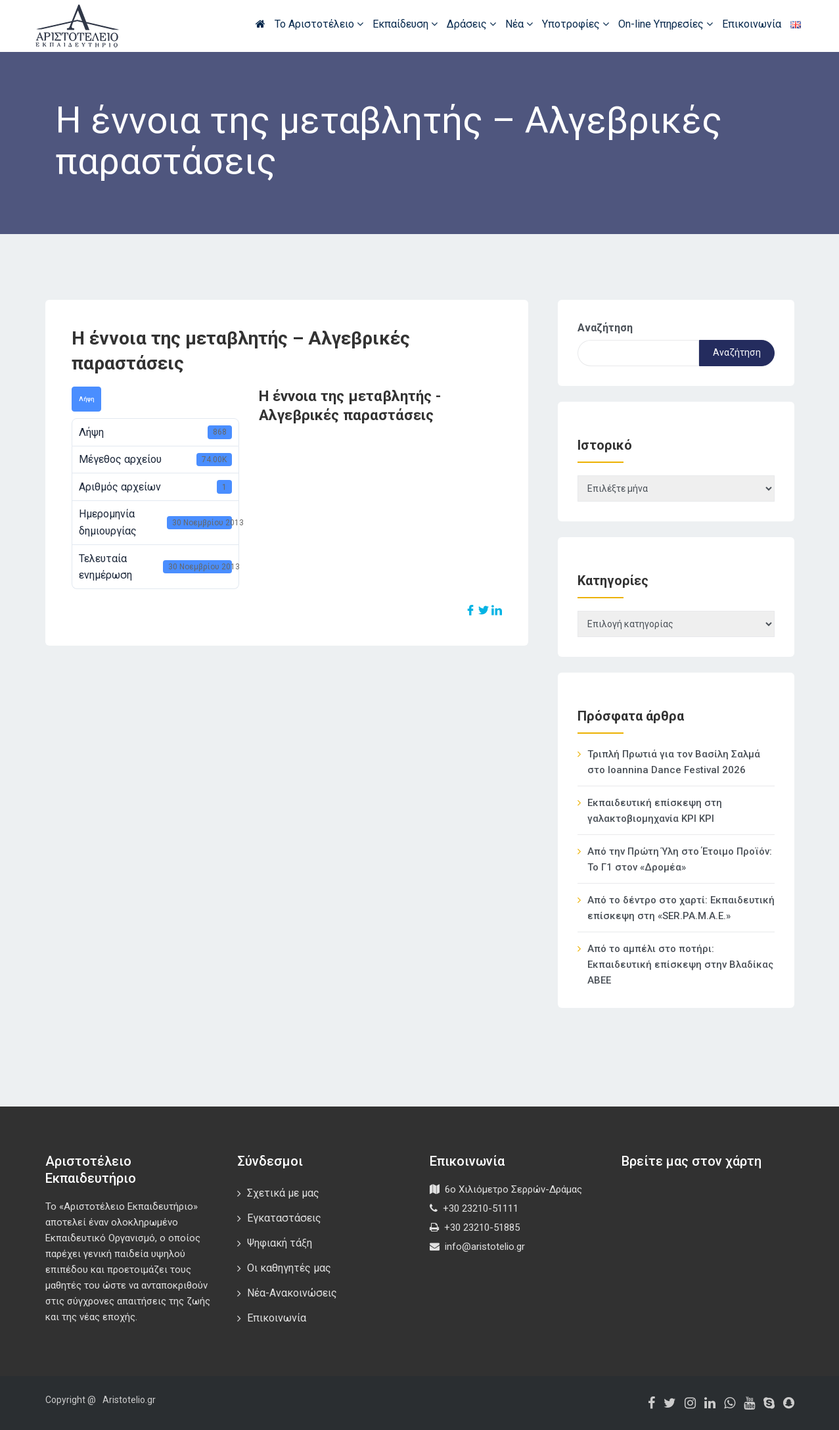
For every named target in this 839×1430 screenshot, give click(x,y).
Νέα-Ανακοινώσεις (292, 1293)
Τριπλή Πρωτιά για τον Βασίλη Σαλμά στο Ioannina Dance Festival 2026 (673, 762)
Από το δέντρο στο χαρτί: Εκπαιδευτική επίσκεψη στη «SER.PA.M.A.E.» (681, 908)
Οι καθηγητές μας (289, 1268)
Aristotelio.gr (129, 1399)
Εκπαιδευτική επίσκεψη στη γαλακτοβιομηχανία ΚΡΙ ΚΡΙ (654, 810)
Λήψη (86, 399)
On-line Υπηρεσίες (665, 24)
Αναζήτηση (605, 328)
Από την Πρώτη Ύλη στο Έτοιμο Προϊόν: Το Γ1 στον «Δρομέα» (679, 859)
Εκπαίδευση (405, 24)
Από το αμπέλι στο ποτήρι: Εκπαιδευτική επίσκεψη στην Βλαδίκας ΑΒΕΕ (680, 964)
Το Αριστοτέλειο (319, 24)
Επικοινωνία (751, 24)
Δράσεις (471, 24)
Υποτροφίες (575, 24)
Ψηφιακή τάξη (279, 1243)
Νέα (519, 24)
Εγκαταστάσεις (284, 1218)
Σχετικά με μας (283, 1193)
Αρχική (260, 23)
